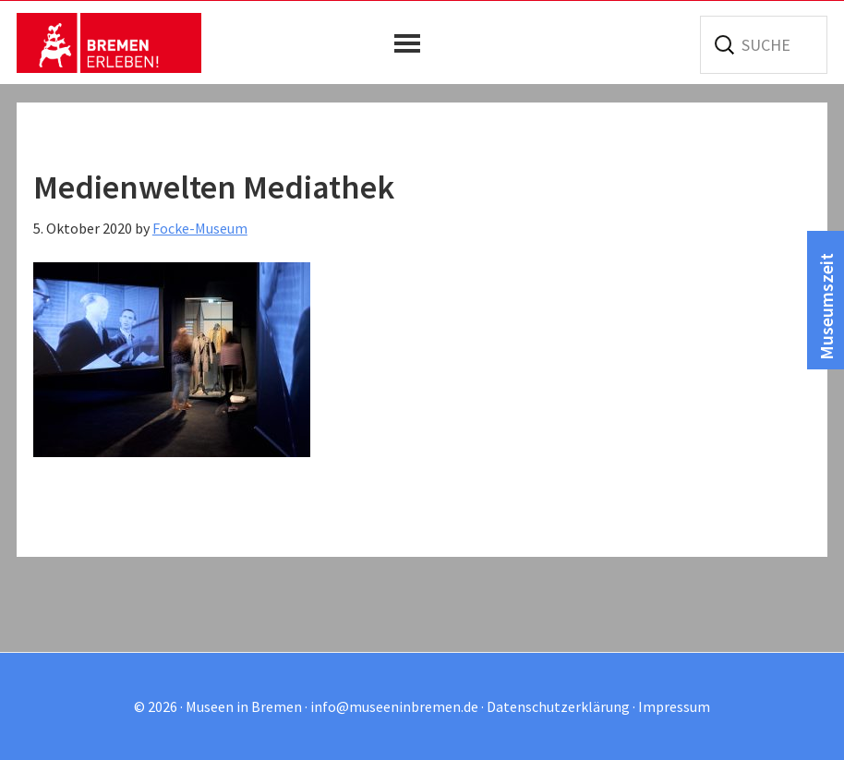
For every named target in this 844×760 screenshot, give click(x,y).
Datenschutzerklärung (558, 706)
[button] (412, 43)
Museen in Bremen (109, 42)
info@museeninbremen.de (394, 706)
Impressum (674, 706)
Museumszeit (826, 306)
